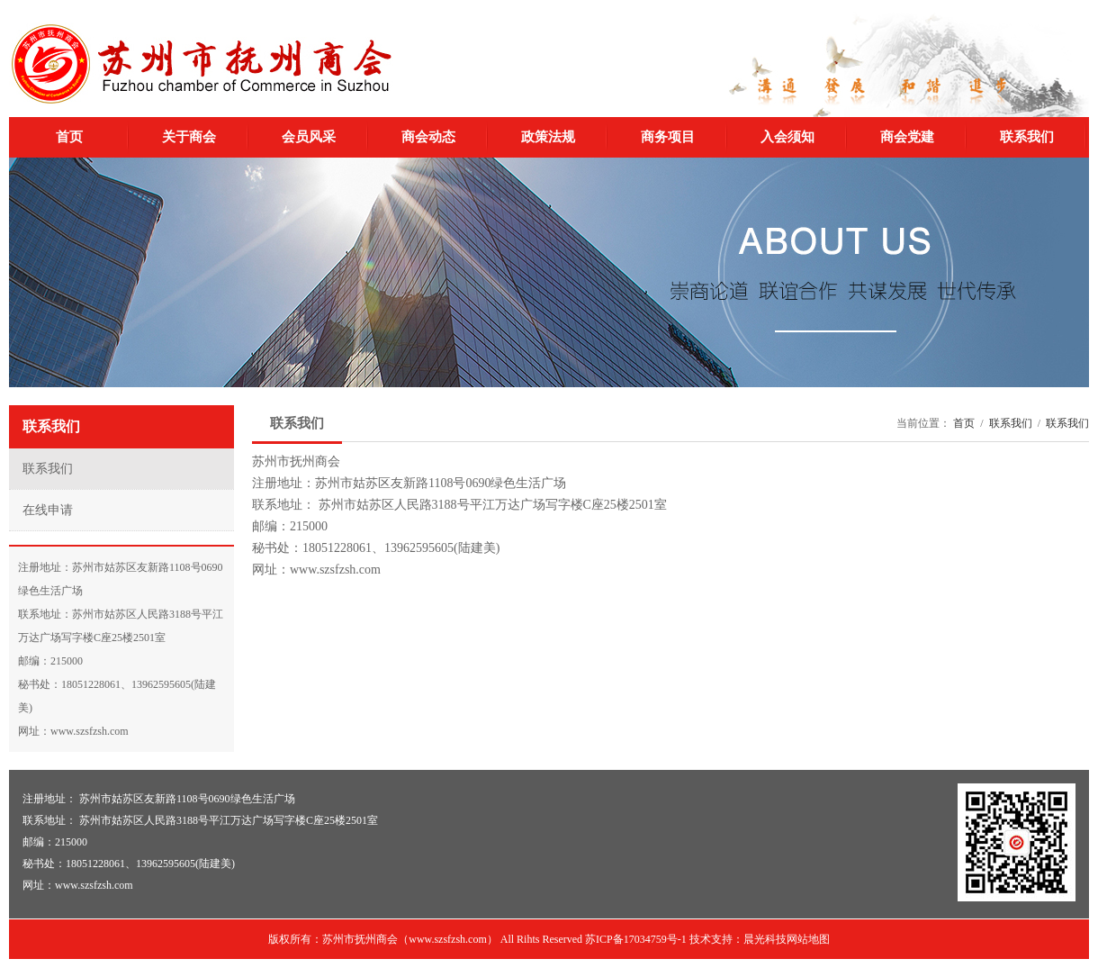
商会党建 (907, 137)
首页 (69, 137)
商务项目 (668, 137)
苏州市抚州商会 (201, 64)
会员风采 (309, 137)
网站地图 (808, 939)
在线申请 (47, 510)
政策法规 (548, 137)
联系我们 (1027, 137)
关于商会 (189, 137)
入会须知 (787, 137)
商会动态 (428, 137)
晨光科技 (765, 939)
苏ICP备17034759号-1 (636, 939)
